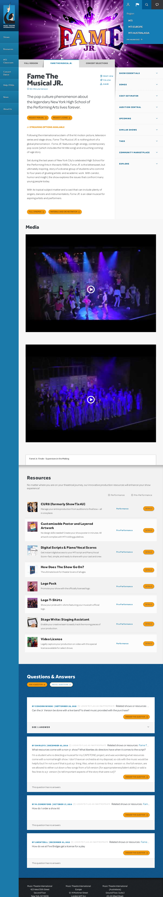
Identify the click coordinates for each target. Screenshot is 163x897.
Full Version (31, 63)
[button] (137, 4)
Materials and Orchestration (63, 212)
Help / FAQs (8, 85)
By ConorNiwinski (42, 691)
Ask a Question (36, 673)
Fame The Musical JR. (61, 63)
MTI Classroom (8, 61)
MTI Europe (135, 26)
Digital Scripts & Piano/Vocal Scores (69, 544)
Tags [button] (122, 141)
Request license (60, 118)
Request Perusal (36, 118)
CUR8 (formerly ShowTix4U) (63, 504)
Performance (118, 495)
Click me (28, 89)
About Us (7, 109)
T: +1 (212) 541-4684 (40, 882)
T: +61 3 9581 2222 (115, 888)
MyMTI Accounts (128, 4)
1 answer (41, 711)
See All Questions (60, 673)
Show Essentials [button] (129, 73)
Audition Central (130, 107)
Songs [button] (123, 84)
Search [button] (146, 4)
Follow (107, 80)
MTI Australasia (138, 33)
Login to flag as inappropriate (98, 691)
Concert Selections (97, 63)
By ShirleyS (39, 730)
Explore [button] (124, 164)
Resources (8, 49)
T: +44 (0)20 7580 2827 (78, 882)
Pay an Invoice (133, 39)
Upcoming (125, 118)
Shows (6, 37)
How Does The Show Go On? (62, 563)
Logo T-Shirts (51, 593)
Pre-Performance (143, 495)
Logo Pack (49, 578)
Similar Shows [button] (128, 130)
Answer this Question (135, 701)
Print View (108, 76)
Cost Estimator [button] (129, 96)
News (5, 97)
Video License (51, 629)
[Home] (9, 15)
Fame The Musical (149, 730)
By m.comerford (41, 788)
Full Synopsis (35, 212)
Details (148, 508)
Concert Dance (7, 73)
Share (106, 84)
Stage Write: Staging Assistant (65, 611)
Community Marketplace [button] (134, 152)
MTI (130, 20)
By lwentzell (40, 825)
